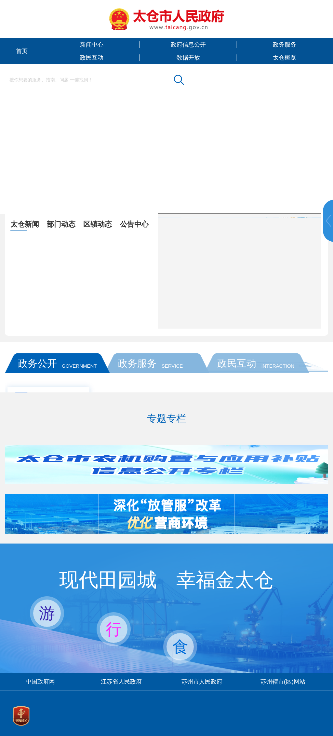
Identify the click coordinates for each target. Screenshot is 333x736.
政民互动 (91, 57)
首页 (22, 51)
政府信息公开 (188, 44)
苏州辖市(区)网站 (282, 681)
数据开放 (188, 57)
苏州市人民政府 (201, 681)
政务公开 (37, 363)
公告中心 (134, 224)
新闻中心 (91, 44)
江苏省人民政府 (121, 681)
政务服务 (284, 44)
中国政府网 (40, 681)
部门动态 (61, 224)
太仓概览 (284, 57)
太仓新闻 (24, 224)
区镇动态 (97, 224)
